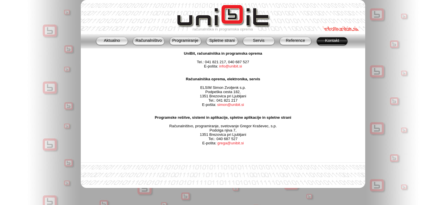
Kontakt (332, 40)
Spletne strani (222, 40)
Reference (295, 40)
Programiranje (185, 40)
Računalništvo (148, 40)
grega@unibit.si (230, 143)
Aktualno (112, 40)
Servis (259, 40)
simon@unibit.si (230, 104)
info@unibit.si (230, 66)
